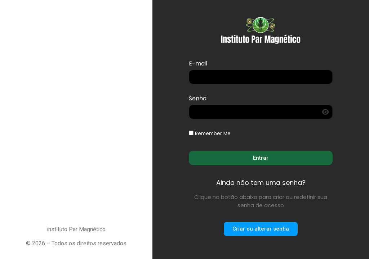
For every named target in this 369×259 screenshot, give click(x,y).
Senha (197, 99)
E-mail (198, 64)
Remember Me (210, 134)
